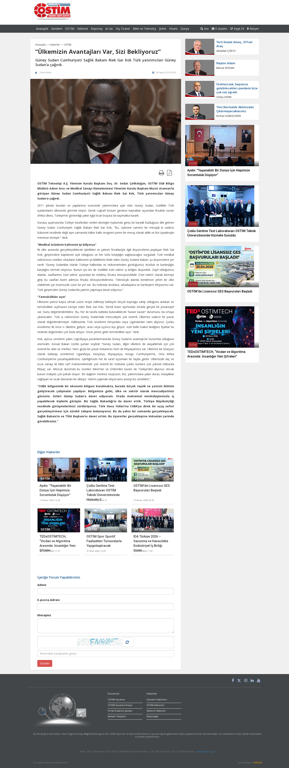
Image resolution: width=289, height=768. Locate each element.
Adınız (41, 585)
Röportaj (96, 29)
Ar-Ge (109, 29)
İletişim (253, 29)
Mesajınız (44, 615)
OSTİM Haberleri (155, 705)
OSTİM (69, 29)
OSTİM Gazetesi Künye (120, 705)
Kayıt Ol (237, 29)
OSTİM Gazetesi (116, 699)
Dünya (185, 29)
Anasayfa (42, 29)
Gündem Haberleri (157, 699)
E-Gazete (219, 29)
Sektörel (82, 29)
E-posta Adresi (48, 600)
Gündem (56, 29)
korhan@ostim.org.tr (205, 751)
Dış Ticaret (123, 29)
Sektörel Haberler (156, 710)
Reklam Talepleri (117, 716)
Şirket (162, 29)
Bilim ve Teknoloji (144, 29)
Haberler (55, 44)
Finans (173, 29)
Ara (204, 29)
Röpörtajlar (153, 716)
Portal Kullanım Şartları (120, 710)
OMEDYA (257, 762)
